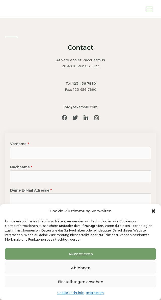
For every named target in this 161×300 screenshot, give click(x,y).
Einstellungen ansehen (80, 281)
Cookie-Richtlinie (70, 293)
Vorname (19, 144)
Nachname (21, 167)
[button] (153, 211)
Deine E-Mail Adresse (31, 190)
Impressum (95, 293)
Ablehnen (80, 267)
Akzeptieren (80, 253)
